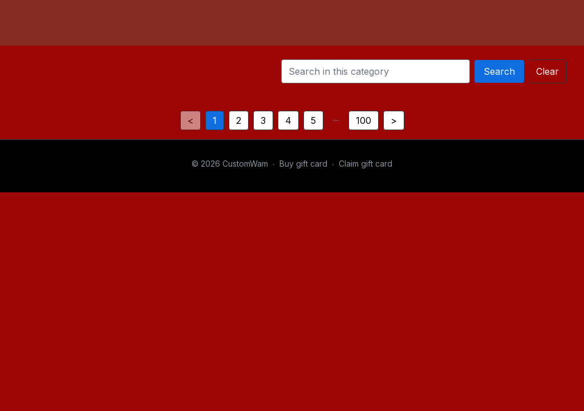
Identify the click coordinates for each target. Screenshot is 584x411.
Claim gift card (365, 163)
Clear (547, 71)
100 (363, 120)
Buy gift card (303, 163)
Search (499, 71)
